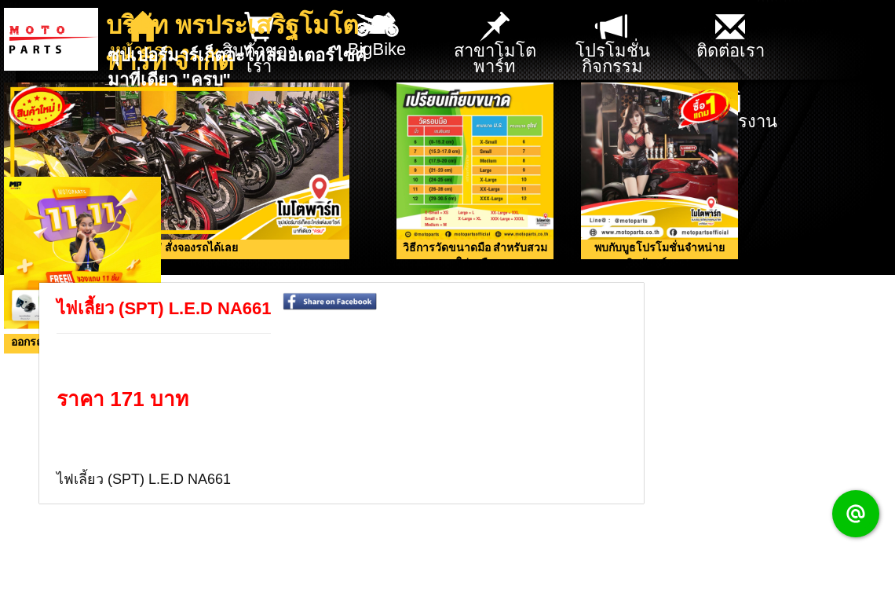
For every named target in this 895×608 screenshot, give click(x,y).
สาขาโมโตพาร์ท (495, 44)
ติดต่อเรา (730, 36)
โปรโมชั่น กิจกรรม (612, 44)
